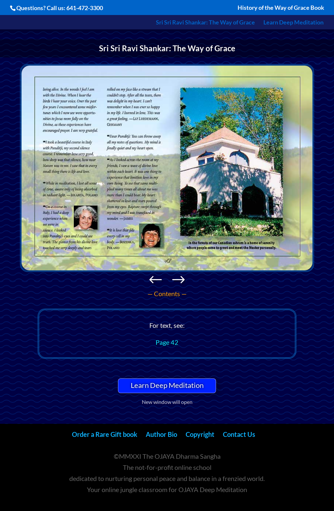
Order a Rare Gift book (104, 434)
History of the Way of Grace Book (281, 8)
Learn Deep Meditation (293, 23)
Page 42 (167, 342)
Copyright (200, 434)
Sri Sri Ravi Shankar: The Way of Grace (205, 23)
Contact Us (239, 434)
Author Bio (161, 434)
